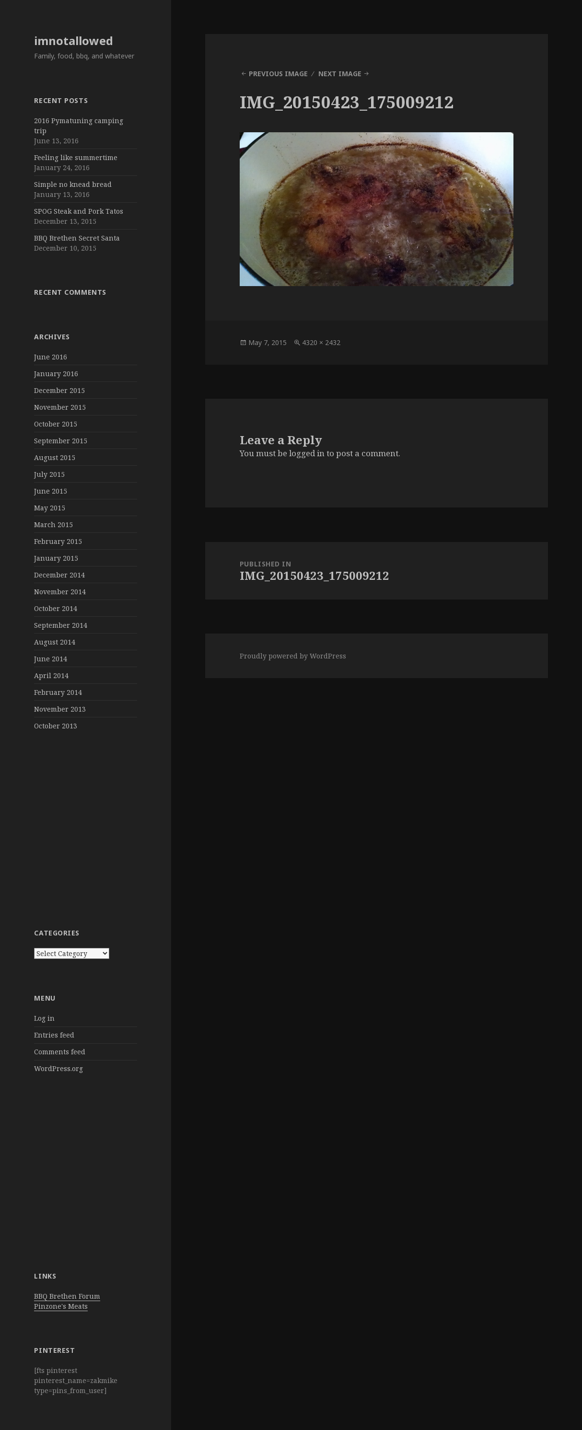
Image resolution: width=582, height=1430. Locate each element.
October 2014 (55, 608)
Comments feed (59, 1051)
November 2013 (60, 709)
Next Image (339, 73)
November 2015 (60, 407)
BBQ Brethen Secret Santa (77, 237)
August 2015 (54, 457)
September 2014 (60, 625)
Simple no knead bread (73, 184)
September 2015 (60, 440)
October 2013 (55, 725)
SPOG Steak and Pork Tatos (78, 211)
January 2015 (56, 558)
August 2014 (54, 641)
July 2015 (49, 474)
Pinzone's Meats (61, 1306)
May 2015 (49, 507)
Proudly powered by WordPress (293, 655)
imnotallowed (73, 40)
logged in (307, 453)
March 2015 (53, 524)
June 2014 (50, 658)
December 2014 (59, 574)
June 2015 (50, 491)
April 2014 (51, 675)
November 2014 (60, 591)
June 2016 (50, 356)
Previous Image (278, 73)
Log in (44, 1018)
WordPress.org (58, 1068)
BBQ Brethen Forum (67, 1296)
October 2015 (55, 423)
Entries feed (54, 1034)
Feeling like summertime (75, 157)
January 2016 (56, 373)
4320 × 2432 (321, 342)
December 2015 (59, 390)
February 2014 (58, 692)
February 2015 (58, 541)
